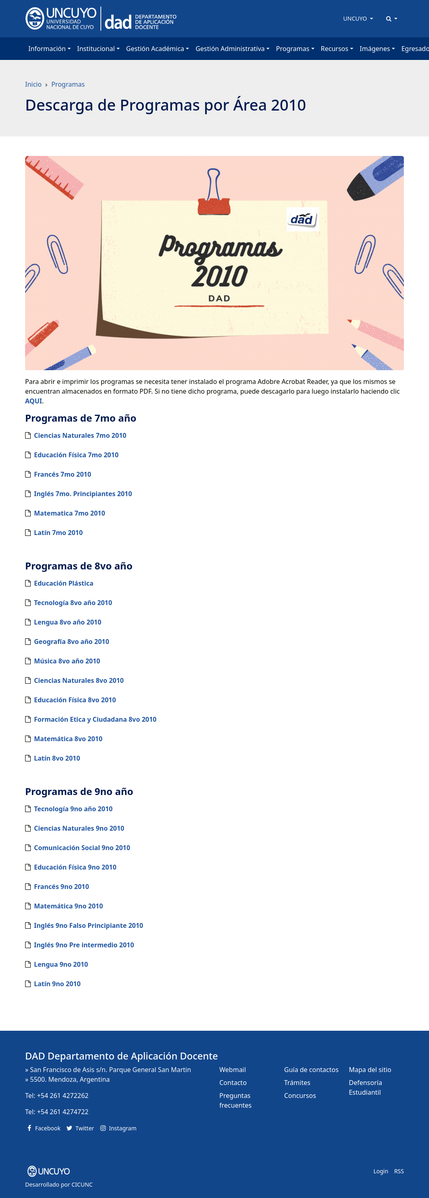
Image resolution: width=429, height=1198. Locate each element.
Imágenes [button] (375, 48)
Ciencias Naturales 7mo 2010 (80, 435)
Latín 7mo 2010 (58, 532)
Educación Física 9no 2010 (75, 867)
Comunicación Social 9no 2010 (82, 847)
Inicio (33, 84)
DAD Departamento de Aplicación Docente (121, 1055)
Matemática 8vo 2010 (68, 738)
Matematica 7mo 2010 (69, 513)
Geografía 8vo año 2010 (71, 641)
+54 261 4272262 (62, 1095)
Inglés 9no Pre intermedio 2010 (84, 944)
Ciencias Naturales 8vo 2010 (79, 680)
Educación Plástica (63, 583)
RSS (399, 1171)
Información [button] (47, 48)
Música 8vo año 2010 (67, 661)
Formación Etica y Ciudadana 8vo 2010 (95, 719)
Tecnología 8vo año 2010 (73, 602)
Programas (68, 84)
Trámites (297, 1082)
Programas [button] (292, 48)
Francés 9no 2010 (61, 886)
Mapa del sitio (370, 1069)
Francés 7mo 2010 (62, 474)
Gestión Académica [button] (155, 48)
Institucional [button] (96, 48)
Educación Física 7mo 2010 (76, 454)
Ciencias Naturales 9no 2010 (79, 828)
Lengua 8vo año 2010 (67, 622)
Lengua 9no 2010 (61, 964)
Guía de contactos (311, 1069)
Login (381, 1171)
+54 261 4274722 (62, 1111)
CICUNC (82, 1184)
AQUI (33, 400)
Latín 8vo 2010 (57, 758)
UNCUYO (355, 18)
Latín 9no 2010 (57, 983)
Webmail (232, 1069)
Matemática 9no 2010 (68, 906)
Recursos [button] (334, 48)
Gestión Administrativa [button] (230, 48)
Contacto (233, 1082)
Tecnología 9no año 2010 (73, 808)
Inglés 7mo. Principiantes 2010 (83, 493)
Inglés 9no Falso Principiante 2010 (88, 925)
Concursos (300, 1095)
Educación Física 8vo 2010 (75, 699)
